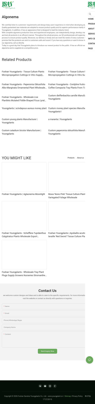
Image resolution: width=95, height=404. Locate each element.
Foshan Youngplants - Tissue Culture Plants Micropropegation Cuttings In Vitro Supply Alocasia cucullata (23, 73)
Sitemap (67, 396)
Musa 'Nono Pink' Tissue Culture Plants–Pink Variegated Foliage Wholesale (70, 196)
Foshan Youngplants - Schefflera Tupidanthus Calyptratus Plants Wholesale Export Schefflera (24, 235)
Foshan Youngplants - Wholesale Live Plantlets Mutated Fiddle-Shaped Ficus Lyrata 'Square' (24, 99)
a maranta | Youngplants (60, 119)
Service (89, 158)
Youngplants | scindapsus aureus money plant (24, 108)
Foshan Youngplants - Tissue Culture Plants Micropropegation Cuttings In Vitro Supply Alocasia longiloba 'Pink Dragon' (69, 73)
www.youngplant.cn (55, 396)
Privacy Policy (78, 396)
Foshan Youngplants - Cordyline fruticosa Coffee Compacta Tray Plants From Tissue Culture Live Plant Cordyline (68, 86)
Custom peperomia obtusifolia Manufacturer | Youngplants (70, 132)
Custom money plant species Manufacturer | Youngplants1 (69, 110)
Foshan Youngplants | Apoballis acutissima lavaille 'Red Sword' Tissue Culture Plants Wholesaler (69, 235)
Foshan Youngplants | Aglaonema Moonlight (23, 194)
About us (80, 158)
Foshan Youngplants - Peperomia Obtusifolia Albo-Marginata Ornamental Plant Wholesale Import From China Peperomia (23, 86)
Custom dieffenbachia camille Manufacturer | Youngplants (70, 97)
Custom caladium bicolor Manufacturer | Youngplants (21, 132)
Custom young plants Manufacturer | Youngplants (19, 121)
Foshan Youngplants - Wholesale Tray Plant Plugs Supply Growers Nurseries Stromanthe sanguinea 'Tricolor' (23, 274)
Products (71, 158)
